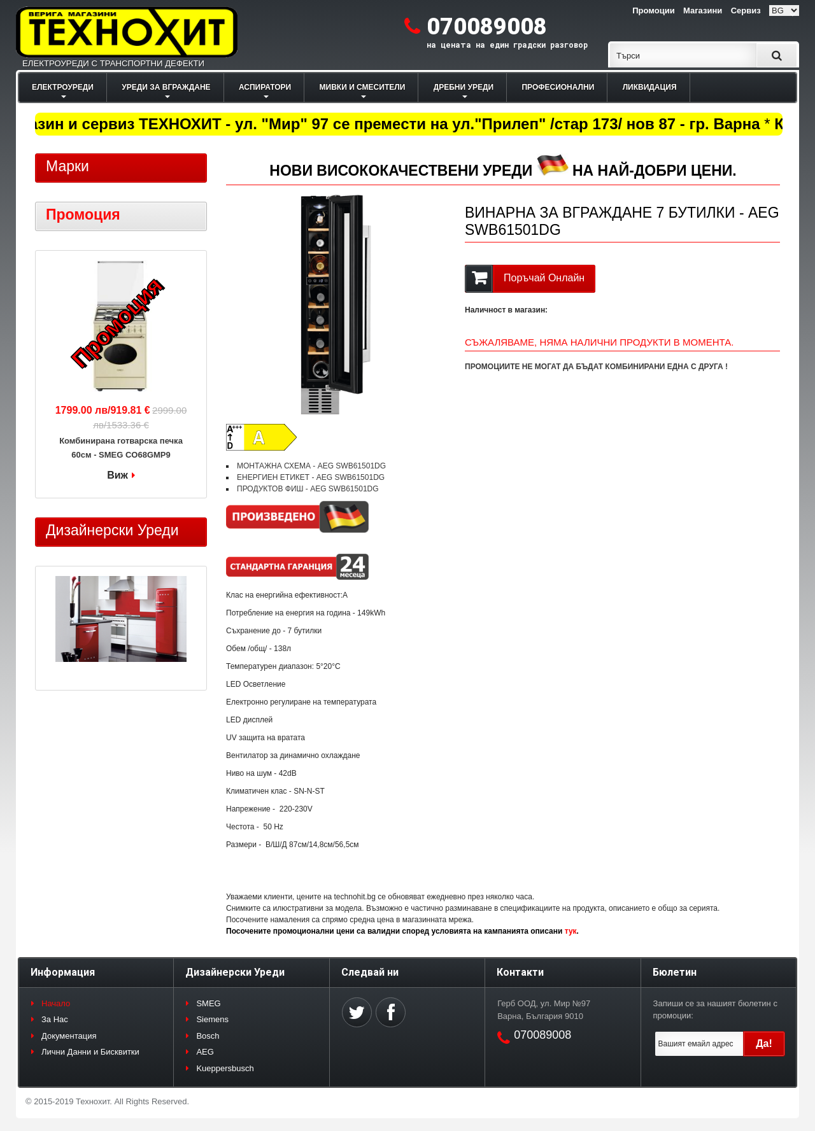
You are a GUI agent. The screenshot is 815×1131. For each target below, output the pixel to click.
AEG (204, 1052)
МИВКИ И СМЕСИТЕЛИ (363, 87)
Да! (764, 1043)
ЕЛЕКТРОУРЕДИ (63, 87)
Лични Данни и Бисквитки (90, 1052)
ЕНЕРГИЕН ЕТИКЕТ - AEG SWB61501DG (311, 477)
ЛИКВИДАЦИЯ (650, 87)
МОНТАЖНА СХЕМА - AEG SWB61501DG (311, 465)
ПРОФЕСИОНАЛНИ (557, 87)
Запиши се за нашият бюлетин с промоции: (715, 1010)
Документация (69, 1036)
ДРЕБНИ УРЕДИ (463, 87)
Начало (55, 1003)
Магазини (702, 10)
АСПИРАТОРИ (265, 87)
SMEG (208, 1003)
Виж (117, 475)
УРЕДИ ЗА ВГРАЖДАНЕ (166, 87)
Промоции (653, 10)
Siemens (212, 1019)
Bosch (207, 1036)
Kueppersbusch (224, 1068)
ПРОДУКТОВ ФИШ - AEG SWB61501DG (308, 488)
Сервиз (746, 10)
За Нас (54, 1019)
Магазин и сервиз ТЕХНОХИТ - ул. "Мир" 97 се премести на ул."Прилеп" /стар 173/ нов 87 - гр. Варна (384, 123)
